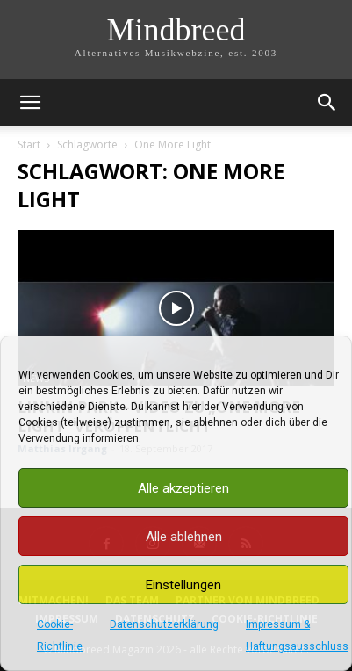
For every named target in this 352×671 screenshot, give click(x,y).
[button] (30, 102)
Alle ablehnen (184, 537)
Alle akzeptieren (183, 488)
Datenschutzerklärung (164, 624)
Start (29, 144)
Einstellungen (183, 585)
